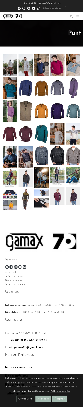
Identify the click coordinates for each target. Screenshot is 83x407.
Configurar (25, 398)
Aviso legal (10, 272)
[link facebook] (19, 8)
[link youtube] (33, 8)
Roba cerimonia (18, 367)
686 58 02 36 (38, 340)
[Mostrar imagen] (10, 65)
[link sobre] (41, 243)
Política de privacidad (15, 284)
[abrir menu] (77, 16)
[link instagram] (23, 8)
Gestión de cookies (14, 280)
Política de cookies (14, 276)
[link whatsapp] (38, 8)
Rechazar (43, 398)
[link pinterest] (28, 8)
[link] (12, 16)
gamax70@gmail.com (28, 347)
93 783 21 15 (18, 340)
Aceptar (59, 398)
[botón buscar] (71, 16)
